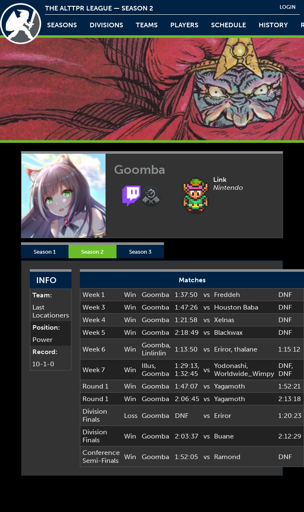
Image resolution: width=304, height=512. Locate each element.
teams (147, 25)
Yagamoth (229, 386)
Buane (224, 436)
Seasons (62, 25)
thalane (245, 349)
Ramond (227, 457)
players (184, 25)
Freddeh (227, 295)
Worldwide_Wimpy (244, 374)
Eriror (222, 349)
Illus (148, 366)
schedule (228, 25)
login (288, 7)
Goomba (155, 295)
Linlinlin (154, 353)
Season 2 (92, 251)
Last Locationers (50, 311)
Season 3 (140, 251)
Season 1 (45, 251)
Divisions (106, 25)
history (273, 25)
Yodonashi (230, 366)
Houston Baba (236, 307)
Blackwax (228, 332)
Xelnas (224, 320)
